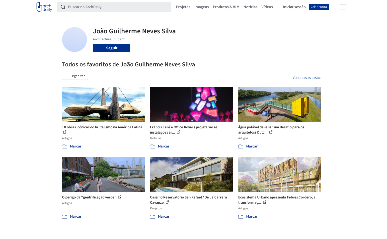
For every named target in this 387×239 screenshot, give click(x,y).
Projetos (183, 7)
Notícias (250, 7)
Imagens (201, 7)
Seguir (111, 48)
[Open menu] (343, 7)
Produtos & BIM (226, 7)
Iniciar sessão (294, 7)
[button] (75, 76)
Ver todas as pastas (307, 78)
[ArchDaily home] (44, 7)
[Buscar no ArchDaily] (118, 7)
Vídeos (267, 7)
